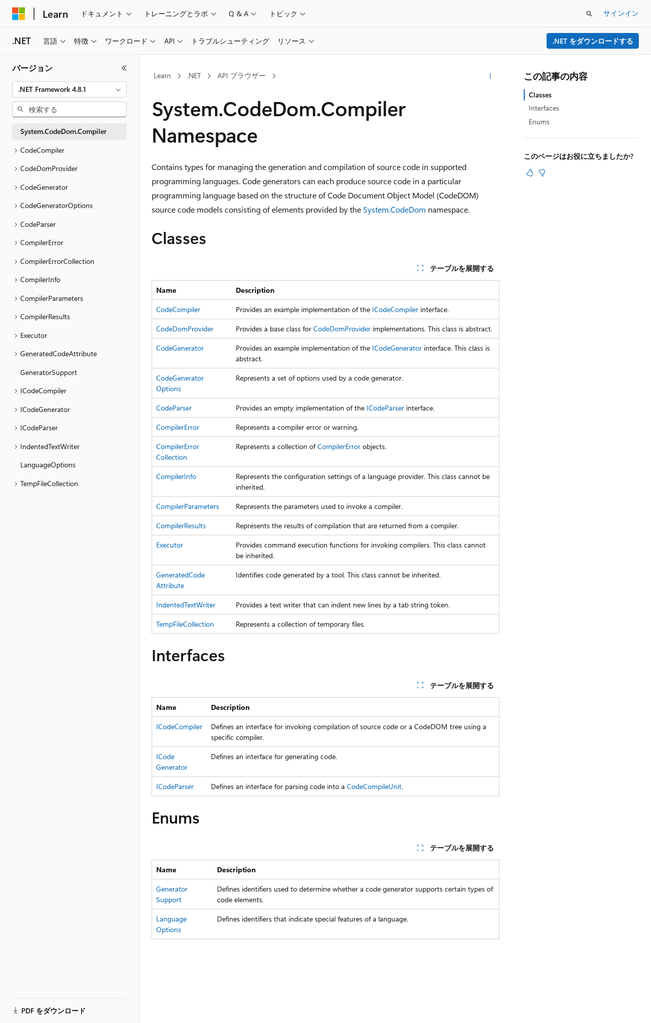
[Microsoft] (18, 13)
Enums (539, 121)
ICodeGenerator (397, 348)
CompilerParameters (187, 506)
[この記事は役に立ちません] (542, 172)
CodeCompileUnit (374, 786)
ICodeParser (385, 408)
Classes (540, 94)
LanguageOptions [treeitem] (48, 464)
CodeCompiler (178, 309)
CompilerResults (181, 525)
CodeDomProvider (184, 328)
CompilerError (177, 427)
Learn (162, 75)
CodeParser (174, 408)
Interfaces (544, 108)
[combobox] (69, 89)
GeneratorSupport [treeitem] (48, 372)
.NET (194, 75)
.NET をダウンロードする (593, 41)
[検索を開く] (589, 14)
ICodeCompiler (395, 309)
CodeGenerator (180, 348)
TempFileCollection (185, 624)
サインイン (621, 13)
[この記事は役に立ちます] (530, 172)
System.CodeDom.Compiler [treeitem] (63, 131)
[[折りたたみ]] (124, 68)
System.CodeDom (394, 209)
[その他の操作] (490, 76)
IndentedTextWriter (185, 604)
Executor (169, 545)
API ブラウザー (242, 75)
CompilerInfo (176, 476)
